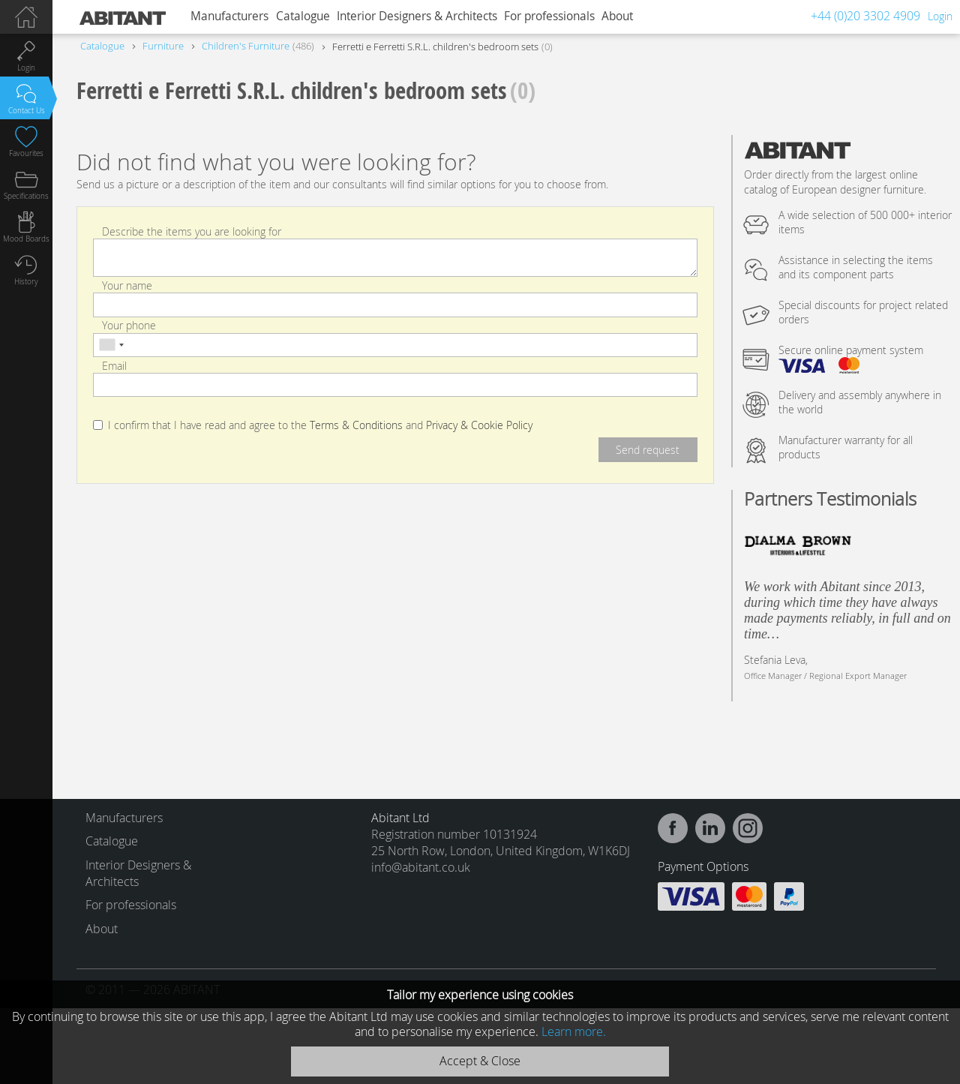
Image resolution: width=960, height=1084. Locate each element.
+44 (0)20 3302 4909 (865, 16)
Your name (127, 285)
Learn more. (574, 1031)
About (617, 16)
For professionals (549, 16)
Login (940, 16)
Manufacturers (229, 16)
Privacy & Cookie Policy (479, 425)
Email (114, 365)
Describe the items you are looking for (191, 231)
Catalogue (303, 16)
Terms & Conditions (356, 425)
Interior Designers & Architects (417, 16)
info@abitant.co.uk (420, 867)
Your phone (129, 325)
